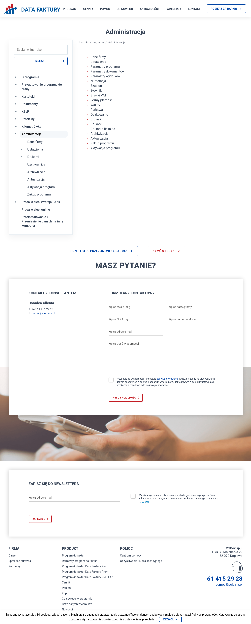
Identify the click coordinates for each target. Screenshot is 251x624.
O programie (30, 77)
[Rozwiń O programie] (16, 76)
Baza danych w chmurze (77, 604)
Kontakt (194, 9)
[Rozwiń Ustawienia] (21, 149)
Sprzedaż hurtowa (20, 561)
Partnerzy (173, 9)
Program (70, 9)
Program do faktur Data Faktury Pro (84, 566)
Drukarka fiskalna (103, 129)
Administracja (32, 134)
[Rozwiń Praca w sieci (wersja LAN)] (16, 201)
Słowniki (97, 90)
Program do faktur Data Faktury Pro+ (85, 572)
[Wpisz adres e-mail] (136, 332)
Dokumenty (30, 104)
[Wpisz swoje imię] (136, 307)
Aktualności (149, 9)
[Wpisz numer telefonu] (196, 320)
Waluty (95, 105)
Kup (64, 593)
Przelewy (28, 119)
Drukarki (33, 157)
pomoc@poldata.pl (43, 313)
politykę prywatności (167, 379)
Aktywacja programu (42, 187)
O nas (12, 556)
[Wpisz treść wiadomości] (166, 356)
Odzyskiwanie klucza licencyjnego (141, 561)
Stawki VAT (99, 95)
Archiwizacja (36, 172)
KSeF (25, 111)
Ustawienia (35, 149)
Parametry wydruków (105, 76)
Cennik (88, 9)
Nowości (67, 609)
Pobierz (66, 588)
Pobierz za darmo (224, 8)
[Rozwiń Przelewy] (16, 118)
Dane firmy (35, 142)
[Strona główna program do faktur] (32, 9)
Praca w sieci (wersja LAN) (41, 202)
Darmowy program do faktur (79, 561)
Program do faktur (73, 556)
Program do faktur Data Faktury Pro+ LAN (88, 577)
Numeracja (98, 81)
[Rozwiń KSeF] (16, 111)
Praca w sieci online (36, 209)
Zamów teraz (165, 251)
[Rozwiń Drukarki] (21, 156)
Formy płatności (102, 100)
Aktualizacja (36, 179)
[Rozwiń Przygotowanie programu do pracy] (16, 84)
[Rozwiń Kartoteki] (16, 96)
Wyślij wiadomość (124, 398)
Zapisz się (39, 519)
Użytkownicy (36, 164)
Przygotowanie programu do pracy (42, 87)
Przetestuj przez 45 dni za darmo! (97, 251)
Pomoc (105, 9)
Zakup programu (39, 194)
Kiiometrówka (31, 126)
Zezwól (168, 619)
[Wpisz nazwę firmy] (196, 307)
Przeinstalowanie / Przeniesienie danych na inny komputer (42, 221)
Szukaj (39, 61)
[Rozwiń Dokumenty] (16, 103)
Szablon (96, 86)
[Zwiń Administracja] (16, 133)
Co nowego (125, 9)
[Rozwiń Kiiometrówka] (16, 126)
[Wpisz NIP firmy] (136, 320)
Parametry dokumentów (108, 71)
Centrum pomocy (130, 556)
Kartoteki (28, 96)
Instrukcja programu (91, 42)
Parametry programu (105, 66)
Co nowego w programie (77, 599)
